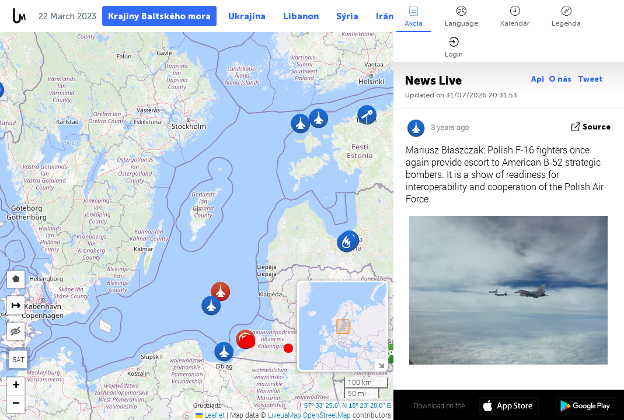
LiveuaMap (284, 414)
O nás (561, 79)
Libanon (301, 16)
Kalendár (514, 16)
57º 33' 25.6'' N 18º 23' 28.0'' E (347, 405)
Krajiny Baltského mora (159, 16)
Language (461, 16)
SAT (18, 359)
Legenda (566, 16)
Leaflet (210, 414)
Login (454, 47)
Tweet (590, 79)
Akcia (414, 16)
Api (537, 79)
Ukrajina (247, 16)
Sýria (347, 16)
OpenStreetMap (327, 414)
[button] (250, 343)
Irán (384, 16)
